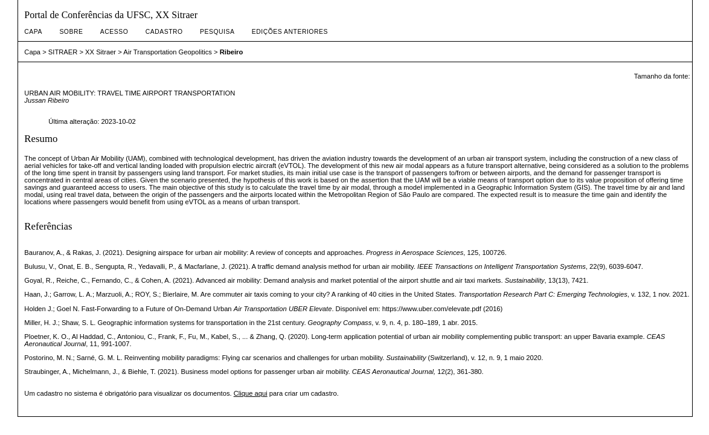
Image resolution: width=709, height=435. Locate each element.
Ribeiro (231, 52)
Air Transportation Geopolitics (167, 52)
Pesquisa (217, 31)
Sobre (71, 31)
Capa (33, 31)
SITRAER (63, 52)
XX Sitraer (100, 52)
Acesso (114, 31)
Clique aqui (251, 393)
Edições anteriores (290, 31)
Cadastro (164, 31)
